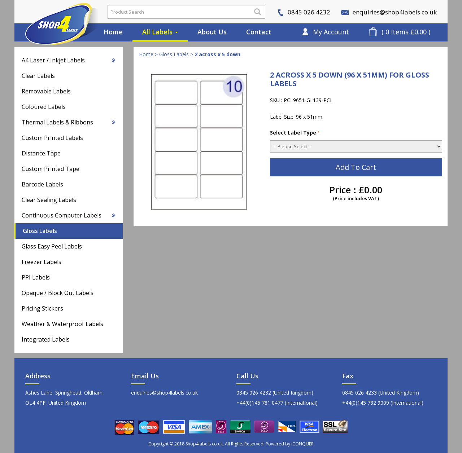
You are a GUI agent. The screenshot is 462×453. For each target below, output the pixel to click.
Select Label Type (295, 132)
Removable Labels (46, 91)
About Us (212, 31)
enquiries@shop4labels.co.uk (389, 12)
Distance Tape (41, 153)
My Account (331, 31)
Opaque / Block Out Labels (57, 293)
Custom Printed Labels (52, 138)
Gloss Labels (40, 231)
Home (113, 31)
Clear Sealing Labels (49, 200)
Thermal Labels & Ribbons (69, 122)
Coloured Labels (44, 107)
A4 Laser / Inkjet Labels (69, 60)
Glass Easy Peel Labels (52, 246)
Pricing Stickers (42, 308)
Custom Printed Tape (50, 169)
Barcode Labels (42, 184)
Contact (258, 31)
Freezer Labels (41, 262)
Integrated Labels (46, 339)
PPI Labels (36, 277)
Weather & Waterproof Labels (62, 324)
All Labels (160, 31)
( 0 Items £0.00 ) (406, 31)
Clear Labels (38, 76)
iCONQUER (302, 444)
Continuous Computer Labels (69, 215)
